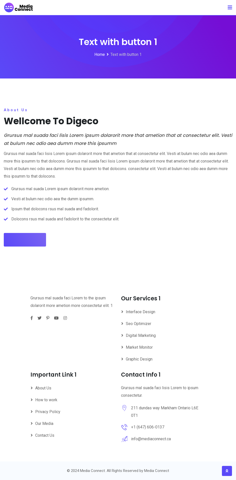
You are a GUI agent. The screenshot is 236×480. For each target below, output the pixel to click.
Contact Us (44, 435)
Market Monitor (139, 347)
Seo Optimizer (138, 323)
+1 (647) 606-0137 (147, 427)
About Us (43, 388)
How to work (46, 399)
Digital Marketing (141, 335)
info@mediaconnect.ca (151, 438)
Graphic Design (139, 359)
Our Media (44, 423)
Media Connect (156, 470)
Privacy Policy (47, 411)
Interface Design (140, 311)
